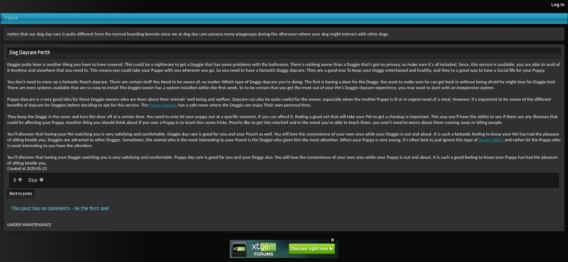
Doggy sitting (491, 139)
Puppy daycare (163, 105)
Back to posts (20, 193)
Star (36, 180)
